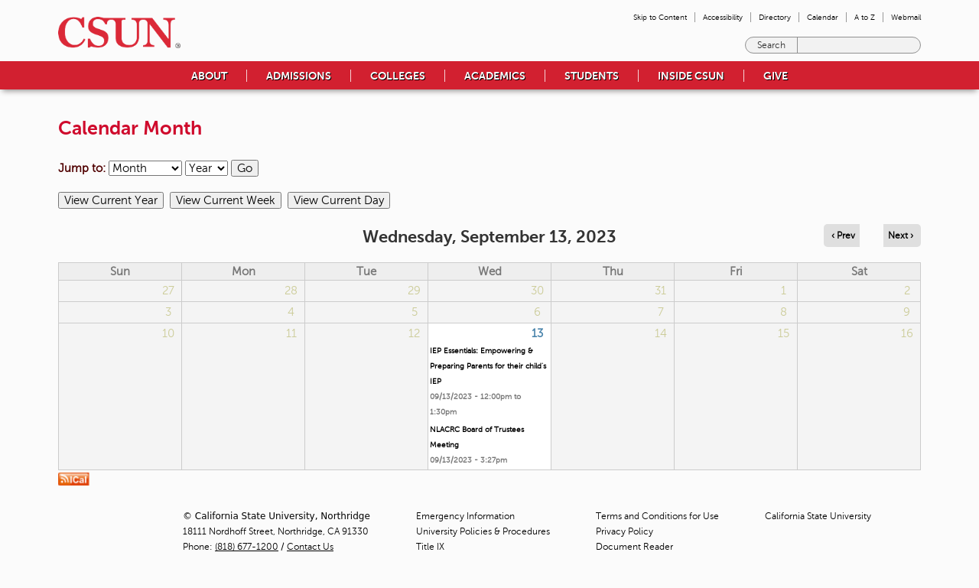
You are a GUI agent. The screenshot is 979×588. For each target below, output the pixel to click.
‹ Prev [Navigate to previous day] (843, 235)
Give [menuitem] (775, 76)
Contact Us (310, 546)
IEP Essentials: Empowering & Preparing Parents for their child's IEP (488, 365)
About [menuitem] (209, 76)
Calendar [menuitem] (822, 17)
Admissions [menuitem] (298, 76)
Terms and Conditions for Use (657, 516)
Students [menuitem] (591, 76)
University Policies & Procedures (483, 531)
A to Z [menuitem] (864, 17)
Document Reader (634, 546)
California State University (818, 516)
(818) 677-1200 (246, 546)
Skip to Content (660, 17)
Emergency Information (465, 516)
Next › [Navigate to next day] (900, 235)
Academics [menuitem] (494, 76)
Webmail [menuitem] (906, 17)
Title (430, 546)
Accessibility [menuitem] (723, 17)
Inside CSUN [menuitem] (691, 76)
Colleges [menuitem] (397, 76)
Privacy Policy (624, 531)
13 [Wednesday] (537, 333)
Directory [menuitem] (775, 17)
